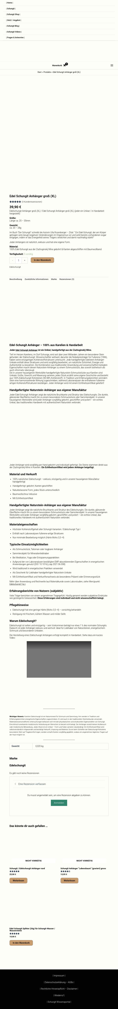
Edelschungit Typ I (18, 546)
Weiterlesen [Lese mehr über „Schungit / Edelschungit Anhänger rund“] (18, 843)
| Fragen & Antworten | (16, 43)
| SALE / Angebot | (14, 23)
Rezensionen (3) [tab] (70, 241)
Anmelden (59, 765)
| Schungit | (11, 10)
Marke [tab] (57, 241)
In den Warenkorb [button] (21, 908)
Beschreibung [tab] (16, 241)
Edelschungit (16, 229)
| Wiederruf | (59, 1000)
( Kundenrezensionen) (32, 164)
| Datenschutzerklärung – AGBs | (59, 995)
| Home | (10, 3)
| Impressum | (59, 992)
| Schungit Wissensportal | (59, 1003)
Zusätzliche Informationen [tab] (38, 241)
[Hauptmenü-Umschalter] (112, 71)
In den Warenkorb (42, 222)
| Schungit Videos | (15, 36)
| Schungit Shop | (14, 16)
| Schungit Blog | (14, 30)
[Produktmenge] (18, 223)
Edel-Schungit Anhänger (27, 312)
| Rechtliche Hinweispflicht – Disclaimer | (59, 998)
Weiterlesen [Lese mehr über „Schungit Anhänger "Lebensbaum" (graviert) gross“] (69, 845)
